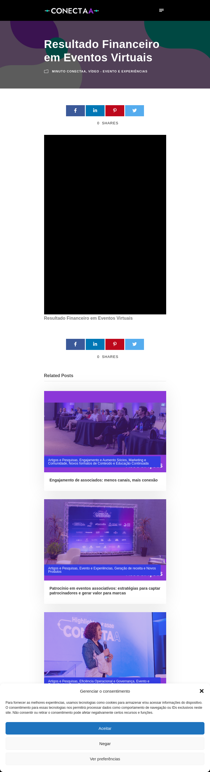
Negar (105, 743)
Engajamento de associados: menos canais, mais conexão (104, 480)
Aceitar (105, 728)
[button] (201, 691)
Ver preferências (105, 758)
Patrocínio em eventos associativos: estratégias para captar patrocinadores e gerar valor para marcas (105, 590)
